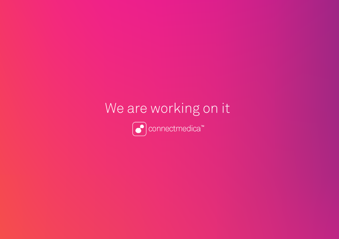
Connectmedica (169, 119)
